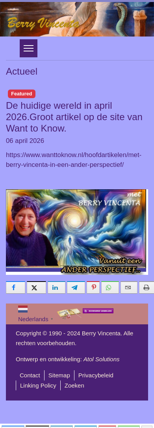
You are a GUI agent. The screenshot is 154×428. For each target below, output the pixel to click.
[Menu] (28, 48)
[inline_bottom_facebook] (15, 287)
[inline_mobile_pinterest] (107, 421)
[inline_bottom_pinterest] (93, 287)
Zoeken (74, 385)
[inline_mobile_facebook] (13, 421)
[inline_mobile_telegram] (85, 421)
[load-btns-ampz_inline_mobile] (146, 421)
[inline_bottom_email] (129, 287)
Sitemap (59, 375)
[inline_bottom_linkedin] (56, 287)
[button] (77, 19)
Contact (30, 375)
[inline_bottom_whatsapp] (110, 287)
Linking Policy (38, 385)
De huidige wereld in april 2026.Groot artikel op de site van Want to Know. (74, 117)
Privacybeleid (95, 375)
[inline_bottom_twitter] (36, 287)
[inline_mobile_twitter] (37, 421)
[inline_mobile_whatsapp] (129, 421)
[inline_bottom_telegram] (76, 287)
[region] (77, 19)
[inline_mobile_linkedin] (61, 421)
